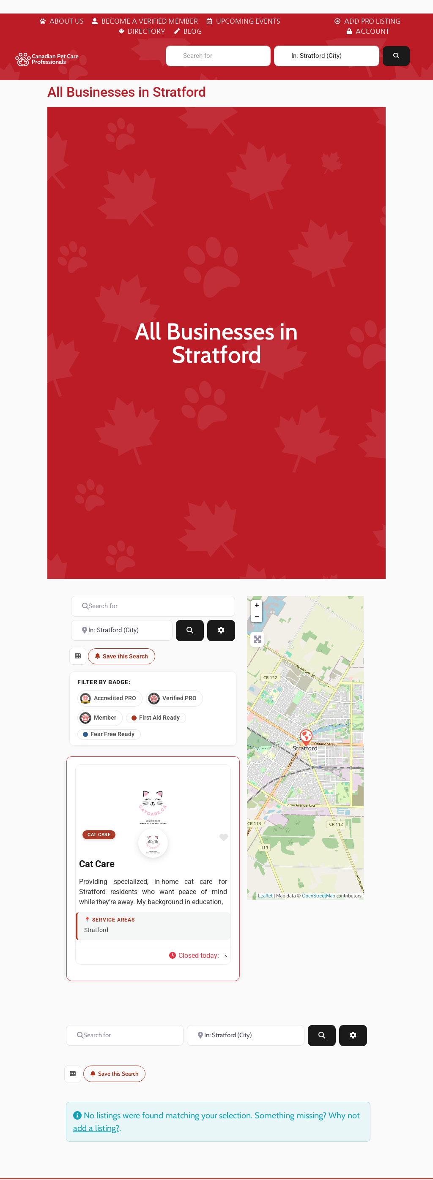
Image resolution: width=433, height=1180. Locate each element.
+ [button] (257, 606)
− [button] (257, 617)
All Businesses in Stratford (126, 92)
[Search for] (218, 56)
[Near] (326, 56)
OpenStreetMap (318, 896)
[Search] (396, 56)
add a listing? (96, 1133)
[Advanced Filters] (221, 630)
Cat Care (99, 840)
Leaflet (265, 896)
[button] (197, 961)
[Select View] (77, 656)
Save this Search (121, 656)
